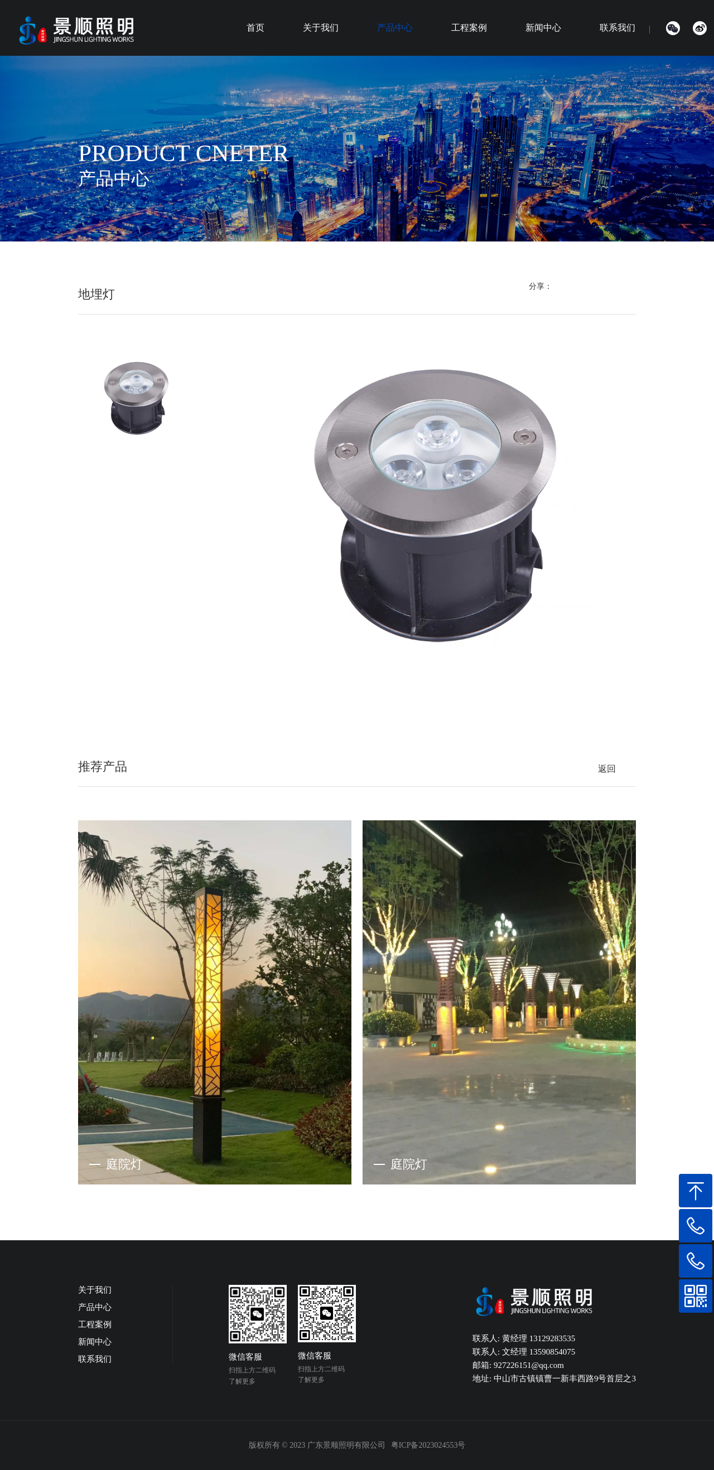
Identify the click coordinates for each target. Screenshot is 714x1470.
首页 (255, 27)
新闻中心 (543, 27)
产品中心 (395, 27)
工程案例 (469, 27)
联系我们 (617, 27)
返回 (607, 768)
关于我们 (321, 27)
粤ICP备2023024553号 (428, 1445)
